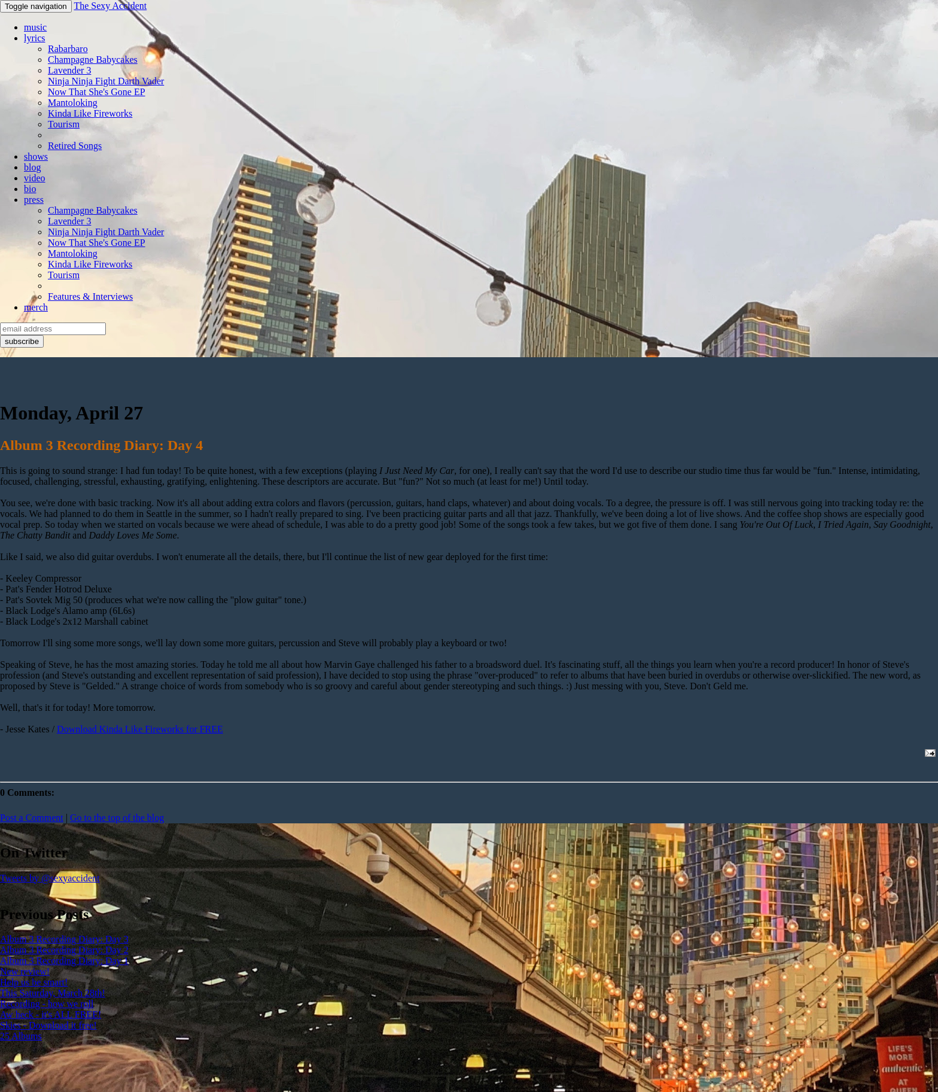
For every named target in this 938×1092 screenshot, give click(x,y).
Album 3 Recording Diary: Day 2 (64, 950)
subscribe (22, 341)
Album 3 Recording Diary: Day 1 (64, 961)
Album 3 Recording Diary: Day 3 (64, 939)
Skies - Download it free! (48, 1025)
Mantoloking (73, 103)
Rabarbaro (68, 49)
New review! (25, 971)
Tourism (64, 124)
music (35, 27)
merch (36, 307)
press (34, 199)
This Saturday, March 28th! (52, 993)
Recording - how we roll (46, 1004)
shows (36, 156)
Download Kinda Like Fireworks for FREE (140, 729)
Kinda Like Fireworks (90, 113)
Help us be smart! (34, 982)
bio (30, 189)
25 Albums (21, 1036)
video (34, 178)
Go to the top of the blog (117, 818)
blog (32, 167)
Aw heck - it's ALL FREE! (50, 1014)
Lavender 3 (69, 70)
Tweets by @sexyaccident (49, 878)
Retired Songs (75, 146)
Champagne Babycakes (93, 59)
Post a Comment (31, 818)
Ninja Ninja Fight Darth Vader (106, 81)
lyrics (34, 38)
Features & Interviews (90, 296)
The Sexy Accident (110, 6)
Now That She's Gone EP (96, 92)
